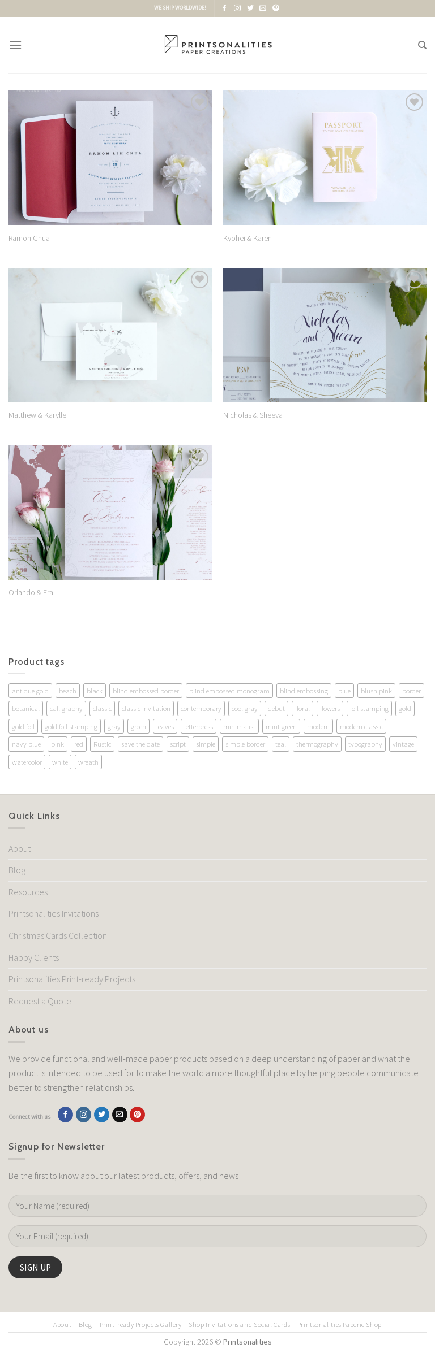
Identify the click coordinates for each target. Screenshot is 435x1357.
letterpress (198, 726)
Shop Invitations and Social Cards (239, 1324)
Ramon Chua (29, 238)
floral (302, 708)
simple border (245, 743)
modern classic (361, 726)
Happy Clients (33, 957)
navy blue (26, 743)
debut (276, 708)
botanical (26, 708)
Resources (28, 892)
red (78, 743)
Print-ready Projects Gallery (141, 1324)
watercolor (27, 761)
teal (280, 743)
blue (344, 690)
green (138, 726)
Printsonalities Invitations (53, 913)
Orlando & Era (30, 592)
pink (57, 743)
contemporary (201, 708)
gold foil (23, 726)
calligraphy (66, 708)
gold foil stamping (71, 726)
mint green (281, 726)
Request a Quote (39, 1001)
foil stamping (369, 708)
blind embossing (304, 690)
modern (318, 726)
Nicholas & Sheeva (253, 415)
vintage (403, 743)
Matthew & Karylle (37, 415)
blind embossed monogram (229, 690)
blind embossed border (146, 690)
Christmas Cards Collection (57, 935)
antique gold (30, 690)
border (411, 690)
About (19, 848)
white (60, 761)
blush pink (376, 690)
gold (405, 708)
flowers (330, 708)
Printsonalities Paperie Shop (339, 1324)
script (178, 743)
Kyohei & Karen (247, 238)
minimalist (239, 726)
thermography (317, 743)
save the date (140, 743)
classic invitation (146, 708)
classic (102, 708)
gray (114, 726)
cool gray (245, 708)
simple (205, 743)
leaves (165, 726)
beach (67, 690)
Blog (16, 869)
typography (365, 743)
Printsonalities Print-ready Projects (71, 979)
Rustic (102, 743)
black (95, 690)
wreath (88, 761)
